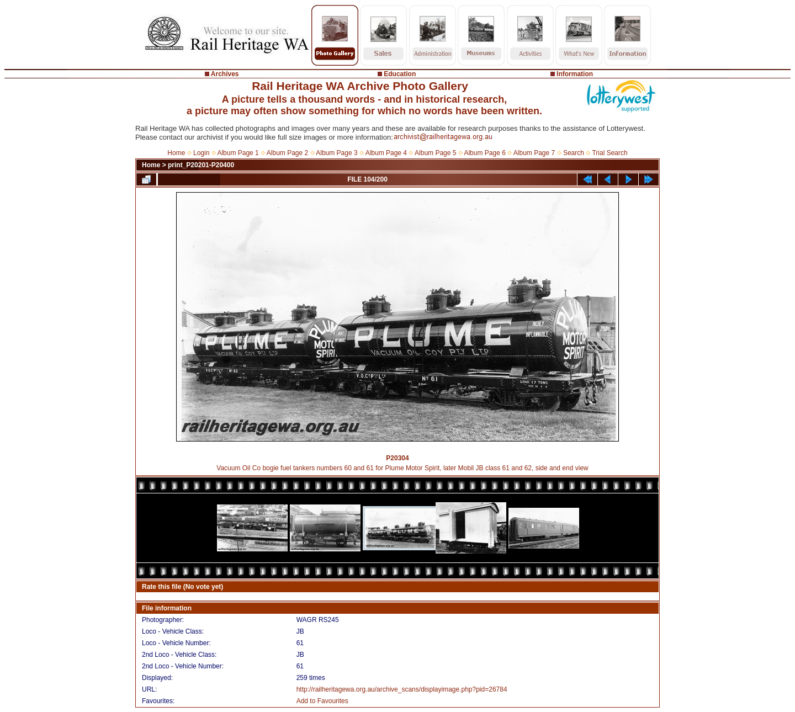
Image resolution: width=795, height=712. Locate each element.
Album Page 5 (435, 153)
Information (574, 74)
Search (573, 153)
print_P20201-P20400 (201, 165)
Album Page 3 (336, 153)
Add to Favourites (322, 701)
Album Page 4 (386, 153)
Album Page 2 (287, 153)
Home (176, 153)
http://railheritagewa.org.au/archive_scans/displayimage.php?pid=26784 (401, 689)
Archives (225, 74)
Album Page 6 (484, 153)
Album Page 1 (237, 153)
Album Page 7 (534, 153)
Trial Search (609, 153)
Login (201, 153)
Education (400, 74)
